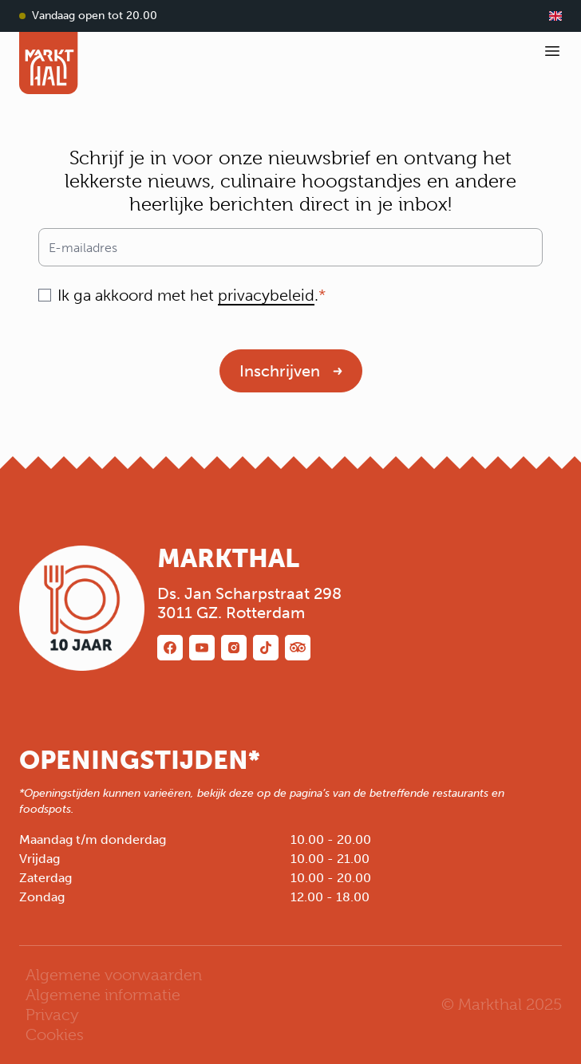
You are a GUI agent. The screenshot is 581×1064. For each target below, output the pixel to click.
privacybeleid (266, 295)
